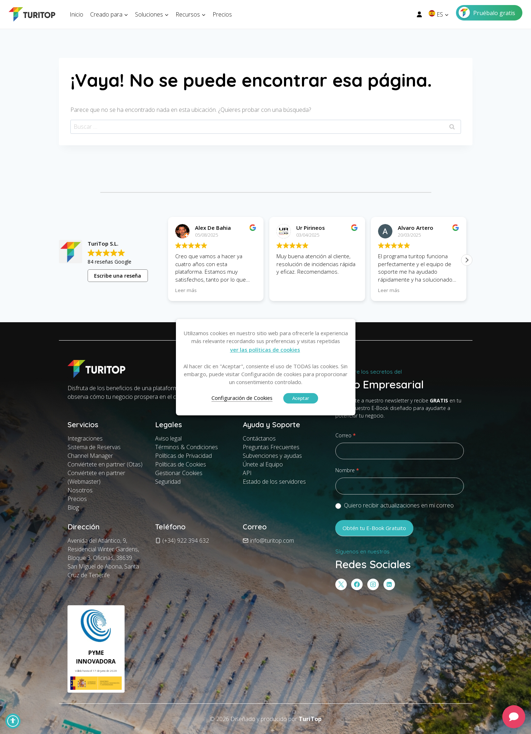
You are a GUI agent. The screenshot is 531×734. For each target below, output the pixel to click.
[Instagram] (373, 584)
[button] (466, 260)
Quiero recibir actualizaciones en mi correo (394, 505)
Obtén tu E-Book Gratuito (374, 528)
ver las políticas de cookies (265, 349)
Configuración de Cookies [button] (242, 397)
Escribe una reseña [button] (117, 275)
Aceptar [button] (300, 398)
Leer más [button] (186, 290)
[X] (341, 584)
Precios (222, 14)
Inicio (76, 14)
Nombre (347, 470)
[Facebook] (357, 584)
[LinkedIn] (389, 584)
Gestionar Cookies (178, 473)
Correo (345, 435)
